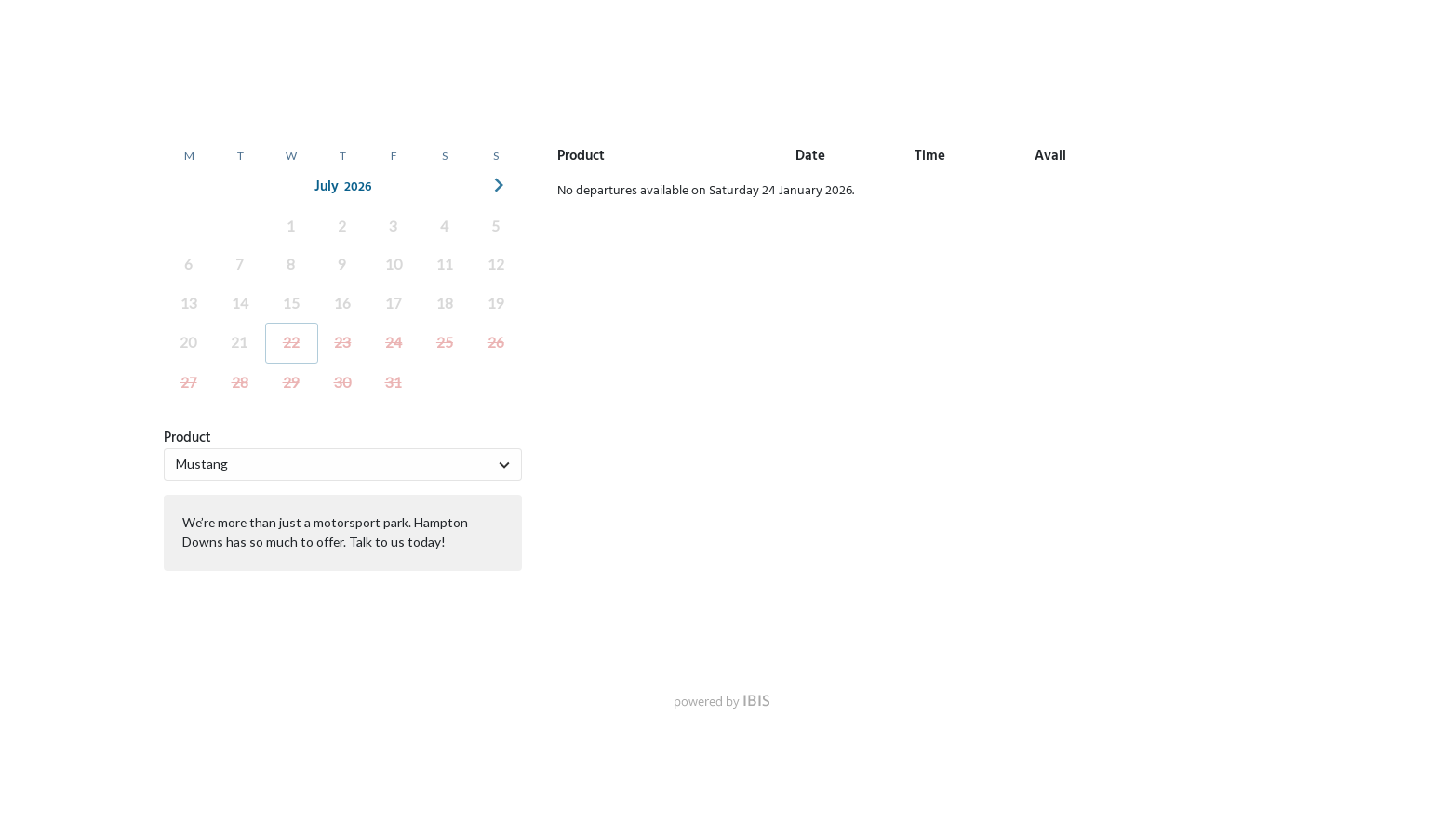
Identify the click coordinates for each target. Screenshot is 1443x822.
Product (187, 438)
